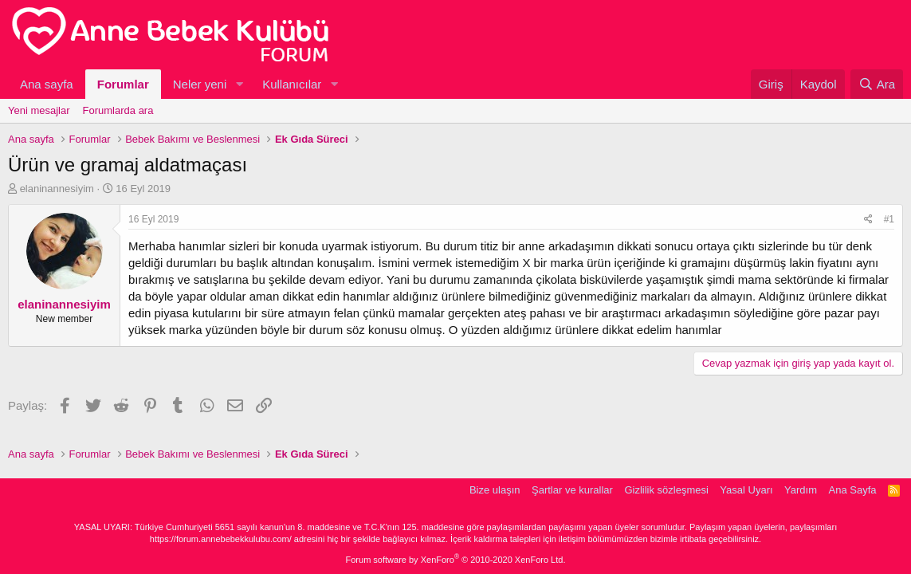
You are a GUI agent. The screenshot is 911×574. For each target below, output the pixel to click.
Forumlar (123, 84)
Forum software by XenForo (456, 559)
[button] (239, 84)
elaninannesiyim (57, 189)
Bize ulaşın (494, 490)
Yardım (800, 490)
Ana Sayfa (853, 490)
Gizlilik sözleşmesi (666, 490)
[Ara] (876, 84)
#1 (889, 219)
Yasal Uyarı (746, 490)
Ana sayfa (46, 84)
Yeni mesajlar (39, 110)
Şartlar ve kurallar (572, 490)
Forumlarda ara (118, 110)
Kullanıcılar (291, 84)
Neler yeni (200, 84)
